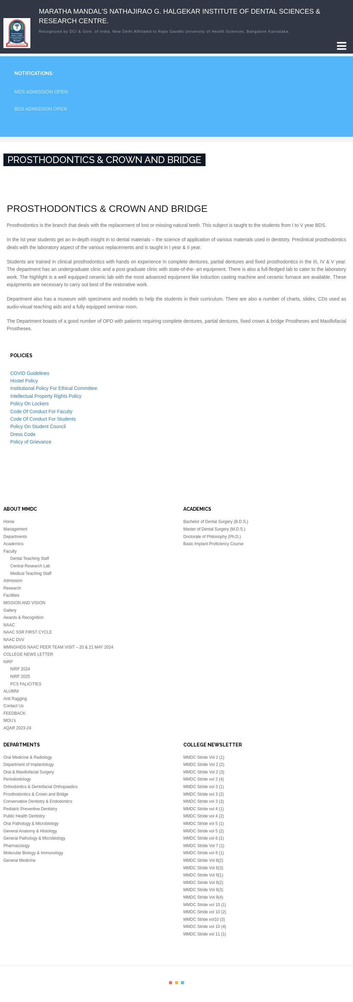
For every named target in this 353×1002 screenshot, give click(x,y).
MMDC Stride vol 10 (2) (204, 912)
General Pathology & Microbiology (34, 838)
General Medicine (19, 860)
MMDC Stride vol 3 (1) (203, 786)
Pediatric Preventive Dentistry (30, 809)
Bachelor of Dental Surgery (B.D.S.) (215, 521)
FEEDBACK (14, 713)
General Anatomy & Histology (30, 831)
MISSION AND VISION (24, 602)
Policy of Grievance (31, 442)
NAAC (9, 625)
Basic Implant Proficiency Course (213, 543)
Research (12, 588)
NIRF (8, 661)
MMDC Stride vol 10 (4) (204, 926)
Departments (15, 536)
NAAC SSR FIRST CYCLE (27, 632)
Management (15, 529)
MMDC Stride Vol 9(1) (203, 875)
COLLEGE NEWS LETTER (28, 654)
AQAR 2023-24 (17, 728)
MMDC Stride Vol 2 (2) (203, 764)
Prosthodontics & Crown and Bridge (35, 794)
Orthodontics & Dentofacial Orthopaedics (40, 786)
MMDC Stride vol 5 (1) (203, 823)
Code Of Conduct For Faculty (41, 411)
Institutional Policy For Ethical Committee (53, 388)
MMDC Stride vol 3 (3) (203, 801)
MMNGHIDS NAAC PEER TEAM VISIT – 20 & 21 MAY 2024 (58, 647)
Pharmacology (16, 845)
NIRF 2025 (20, 676)
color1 (170, 982)
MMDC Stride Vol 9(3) (203, 889)
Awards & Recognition (23, 617)
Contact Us (13, 705)
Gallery (9, 610)
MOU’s (9, 720)
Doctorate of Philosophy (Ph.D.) (212, 536)
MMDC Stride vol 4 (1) (203, 809)
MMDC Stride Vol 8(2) (203, 860)
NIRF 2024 (20, 669)
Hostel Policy (24, 380)
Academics (13, 543)
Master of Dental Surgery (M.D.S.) (214, 529)
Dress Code (23, 434)
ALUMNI (11, 691)
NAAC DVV (13, 639)
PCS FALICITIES (25, 684)
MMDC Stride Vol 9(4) (203, 897)
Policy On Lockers (29, 403)
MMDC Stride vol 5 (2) (203, 831)
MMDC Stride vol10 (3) (204, 919)
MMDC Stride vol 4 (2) (203, 816)
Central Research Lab (30, 566)
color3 (182, 982)
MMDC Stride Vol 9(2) (203, 882)
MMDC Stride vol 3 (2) (203, 794)
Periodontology (17, 779)
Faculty (10, 551)
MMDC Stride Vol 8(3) (203, 868)
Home (8, 521)
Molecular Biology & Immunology (33, 853)
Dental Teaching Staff (29, 558)
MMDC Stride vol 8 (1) (203, 853)
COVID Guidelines (29, 373)
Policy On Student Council (38, 426)
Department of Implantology (28, 764)
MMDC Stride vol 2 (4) (203, 779)
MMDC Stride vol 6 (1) (203, 838)
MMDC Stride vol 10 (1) (204, 904)
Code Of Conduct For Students (43, 419)
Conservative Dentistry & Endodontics (37, 801)
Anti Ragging (15, 698)
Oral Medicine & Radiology (27, 757)
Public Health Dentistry (24, 816)
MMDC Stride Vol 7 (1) (203, 845)
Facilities (11, 595)
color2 (176, 982)
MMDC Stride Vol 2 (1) (203, 757)
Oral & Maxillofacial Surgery (28, 772)
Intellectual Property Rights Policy (46, 396)
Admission (12, 580)
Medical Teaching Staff (30, 573)
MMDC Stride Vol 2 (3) (203, 772)
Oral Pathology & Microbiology (30, 823)
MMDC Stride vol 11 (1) (204, 934)
